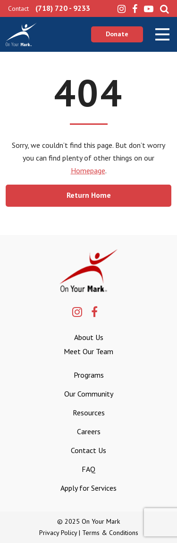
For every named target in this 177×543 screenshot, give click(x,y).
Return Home (89, 195)
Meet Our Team (88, 351)
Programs (89, 375)
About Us (88, 337)
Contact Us (88, 450)
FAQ (88, 469)
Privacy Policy (58, 532)
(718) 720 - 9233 (62, 8)
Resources (89, 412)
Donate (117, 34)
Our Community (88, 393)
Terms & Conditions (110, 532)
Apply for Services (88, 488)
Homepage (88, 170)
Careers (89, 431)
